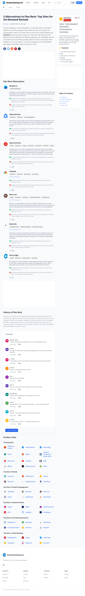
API (49, 2)
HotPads (12, 171)
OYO (9, 512)
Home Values (35, 174)
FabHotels (11, 543)
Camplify (28, 512)
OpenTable (46, 538)
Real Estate (19, 117)
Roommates (31, 145)
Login (72, 2)
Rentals (18, 7)
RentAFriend (29, 476)
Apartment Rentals (14, 227)
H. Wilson (12, 359)
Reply (19, 344)
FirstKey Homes (30, 482)
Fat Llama (11, 476)
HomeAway (47, 512)
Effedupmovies (30, 466)
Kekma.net (11, 461)
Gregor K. (7, 24)
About (46, 574)
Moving (52, 145)
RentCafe (13, 224)
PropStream (29, 497)
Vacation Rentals (64, 26)
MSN (44, 461)
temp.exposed (30, 447)
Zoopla (45, 476)
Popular (28, 2)
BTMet (27, 454)
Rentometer (47, 497)
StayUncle (28, 543)
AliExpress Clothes (11, 447)
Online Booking (64, 32)
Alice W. (12, 385)
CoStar (10, 497)
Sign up (79, 2)
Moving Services (45, 197)
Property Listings (26, 258)
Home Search (38, 145)
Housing (24, 145)
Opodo (27, 538)
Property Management (15, 88)
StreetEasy (46, 482)
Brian (11, 376)
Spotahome (47, 522)
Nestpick (46, 528)
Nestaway (28, 522)
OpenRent (11, 492)
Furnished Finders (13, 528)
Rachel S (12, 348)
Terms (66, 578)
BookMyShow (12, 538)
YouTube (28, 461)
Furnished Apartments (66, 29)
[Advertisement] (29, 65)
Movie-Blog (46, 447)
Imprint (46, 578)
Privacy (66, 574)
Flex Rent (28, 528)
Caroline (12, 367)
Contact (25, 574)
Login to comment (12, 430)
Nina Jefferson (13, 393)
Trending (35, 2)
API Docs (26, 581)
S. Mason (12, 419)
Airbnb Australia (48, 507)
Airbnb (10, 507)
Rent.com (13, 194)
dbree (45, 466)
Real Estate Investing (37, 227)
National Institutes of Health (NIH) (47, 454)
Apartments (13, 117)
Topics (43, 2)
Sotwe (10, 454)
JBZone (10, 466)
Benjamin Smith (14, 340)
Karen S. (12, 402)
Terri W (12, 411)
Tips (24, 578)
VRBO (27, 507)
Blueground (11, 522)
